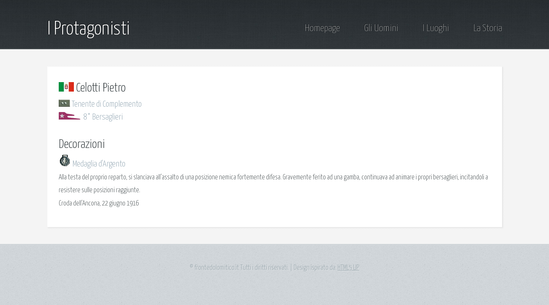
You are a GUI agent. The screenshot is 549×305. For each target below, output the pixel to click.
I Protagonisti (88, 29)
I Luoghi (435, 28)
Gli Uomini (381, 28)
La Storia (487, 28)
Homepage (322, 28)
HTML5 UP (348, 268)
